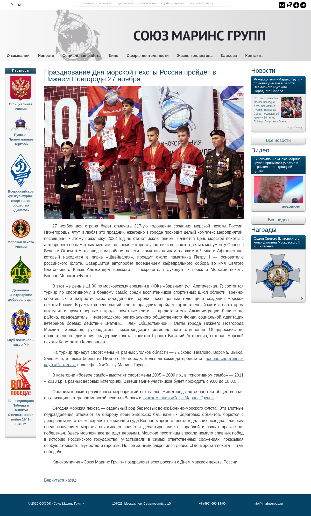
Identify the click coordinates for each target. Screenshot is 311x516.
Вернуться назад (60, 480)
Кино (113, 55)
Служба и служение (173, 3)
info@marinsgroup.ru (268, 503)
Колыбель (88, 3)
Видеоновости (125, 3)
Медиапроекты (147, 3)
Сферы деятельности (148, 55)
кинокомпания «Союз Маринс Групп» (178, 398)
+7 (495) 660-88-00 (212, 503)
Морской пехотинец (201, 3)
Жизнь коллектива (195, 55)
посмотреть (291, 207)
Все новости (278, 140)
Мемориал (105, 3)
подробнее (293, 127)
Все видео (278, 219)
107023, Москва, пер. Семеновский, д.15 (141, 503)
